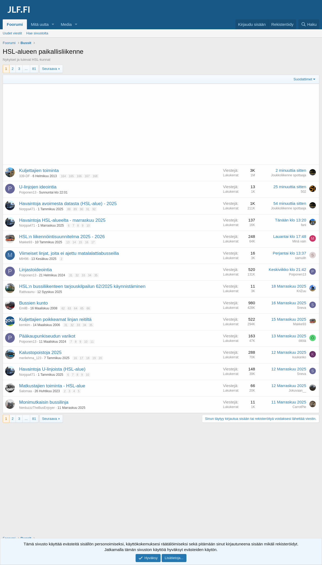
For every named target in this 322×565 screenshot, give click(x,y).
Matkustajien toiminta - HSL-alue (52, 385)
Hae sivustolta (37, 33)
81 (34, 69)
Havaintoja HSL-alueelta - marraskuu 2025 (62, 220)
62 (63, 308)
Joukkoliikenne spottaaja (288, 175)
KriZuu (301, 291)
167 (87, 176)
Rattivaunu (26, 292)
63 (69, 308)
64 (75, 308)
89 (75, 209)
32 (77, 275)
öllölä (302, 341)
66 (88, 308)
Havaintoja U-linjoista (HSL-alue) (52, 369)
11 (92, 341)
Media (66, 24)
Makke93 (25, 242)
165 (71, 176)
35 (95, 275)
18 (87, 358)
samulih (300, 258)
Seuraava (49, 69)
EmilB (23, 308)
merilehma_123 (30, 358)
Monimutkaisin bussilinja (43, 402)
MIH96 (24, 259)
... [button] (26, 69)
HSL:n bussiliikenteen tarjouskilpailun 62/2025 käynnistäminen (82, 286)
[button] (53, 24)
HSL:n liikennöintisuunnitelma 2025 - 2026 (62, 236)
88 (68, 209)
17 (93, 242)
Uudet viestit (12, 33)
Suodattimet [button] (302, 79)
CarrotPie (299, 407)
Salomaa (25, 391)
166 (79, 176)
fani (303, 225)
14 (74, 242)
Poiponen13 (27, 192)
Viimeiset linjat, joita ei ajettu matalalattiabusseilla (69, 253)
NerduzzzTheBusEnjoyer (37, 408)
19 (94, 358)
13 (67, 242)
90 (81, 209)
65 (81, 308)
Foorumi (15, 24)
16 (86, 242)
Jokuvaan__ (297, 390)
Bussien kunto (33, 303)
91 (87, 209)
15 (80, 242)
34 (89, 275)
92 (94, 209)
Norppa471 (27, 209)
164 (63, 176)
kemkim (24, 325)
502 (303, 192)
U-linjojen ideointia (37, 186)
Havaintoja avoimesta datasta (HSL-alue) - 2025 (68, 203)
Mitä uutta (40, 24)
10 (88, 225)
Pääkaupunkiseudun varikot (47, 336)
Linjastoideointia (35, 269)
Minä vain (299, 241)
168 (95, 176)
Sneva (301, 308)
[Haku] (308, 24)
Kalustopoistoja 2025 (40, 352)
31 (70, 275)
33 (83, 275)
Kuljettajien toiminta (39, 170)
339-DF (24, 176)
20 (100, 358)
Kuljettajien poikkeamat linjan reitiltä (55, 319)
